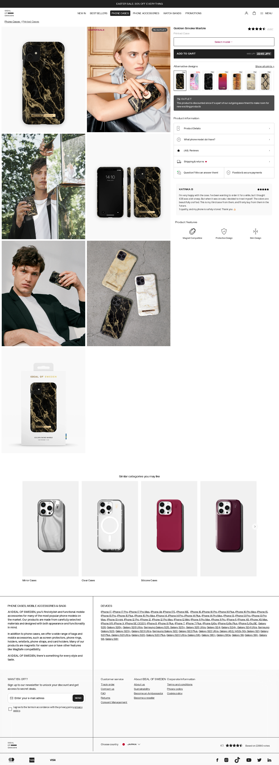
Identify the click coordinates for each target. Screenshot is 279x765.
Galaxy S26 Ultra (133, 627)
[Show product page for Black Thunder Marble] (208, 81)
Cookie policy (174, 693)
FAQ (103, 693)
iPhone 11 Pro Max (200, 619)
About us (139, 684)
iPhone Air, (156, 612)
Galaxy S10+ (208, 635)
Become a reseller (144, 698)
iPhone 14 (161, 615)
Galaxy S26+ (114, 627)
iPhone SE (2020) (135, 623)
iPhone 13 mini (115, 619)
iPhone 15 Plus (125, 615)
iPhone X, (118, 623)
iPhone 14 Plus (192, 615)
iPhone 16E (182, 612)
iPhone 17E (169, 612)
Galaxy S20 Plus (155, 635)
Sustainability (142, 689)
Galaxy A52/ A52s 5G (232, 631)
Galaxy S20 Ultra (176, 635)
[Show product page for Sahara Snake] (265, 81)
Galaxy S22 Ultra (209, 631)
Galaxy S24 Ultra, (247, 627)
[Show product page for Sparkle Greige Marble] (251, 81)
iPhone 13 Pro (242, 615)
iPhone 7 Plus (194, 623)
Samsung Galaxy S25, (157, 627)
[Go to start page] (9, 13)
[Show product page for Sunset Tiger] (237, 81)
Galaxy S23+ (123, 631)
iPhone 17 (106, 612)
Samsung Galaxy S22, (165, 631)
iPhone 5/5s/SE (248, 623)
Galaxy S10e (224, 635)
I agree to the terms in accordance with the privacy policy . (47, 708)
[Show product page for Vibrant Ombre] (222, 81)
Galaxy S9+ (251, 635)
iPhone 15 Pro (108, 615)
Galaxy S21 (252, 631)
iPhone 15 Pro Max (145, 615)
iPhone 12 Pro (131, 619)
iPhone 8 (152, 623)
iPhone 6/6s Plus (227, 623)
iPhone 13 (228, 615)
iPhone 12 (145, 619)
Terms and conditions (179, 684)
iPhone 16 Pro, (210, 612)
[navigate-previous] (255, 527)
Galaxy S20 (138, 635)
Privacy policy (175, 689)
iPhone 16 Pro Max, (245, 612)
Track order (107, 684)
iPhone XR (107, 623)
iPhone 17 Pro (120, 612)
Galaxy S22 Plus (188, 631)
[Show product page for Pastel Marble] (194, 81)
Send (78, 698)
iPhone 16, (196, 612)
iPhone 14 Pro (175, 615)
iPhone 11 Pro (218, 619)
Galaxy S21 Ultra (120, 635)
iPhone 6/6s (210, 623)
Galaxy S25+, (177, 627)
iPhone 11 (231, 619)
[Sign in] (246, 13)
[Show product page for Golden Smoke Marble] (180, 81)
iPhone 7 (180, 623)
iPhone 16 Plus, (226, 612)
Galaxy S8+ (111, 639)
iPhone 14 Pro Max (212, 615)
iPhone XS (243, 619)
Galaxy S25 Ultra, (196, 627)
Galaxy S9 (238, 635)
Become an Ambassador (148, 693)
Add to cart (224, 53)
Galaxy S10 (193, 635)
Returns (105, 698)
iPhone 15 (262, 612)
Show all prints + (264, 66)
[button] (246, 745)
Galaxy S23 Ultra (141, 631)
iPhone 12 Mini (181, 619)
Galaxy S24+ (228, 627)
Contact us (107, 689)
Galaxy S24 (213, 627)
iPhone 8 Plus (166, 623)
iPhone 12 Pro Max (162, 619)
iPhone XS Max (258, 619)
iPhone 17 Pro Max (139, 612)
